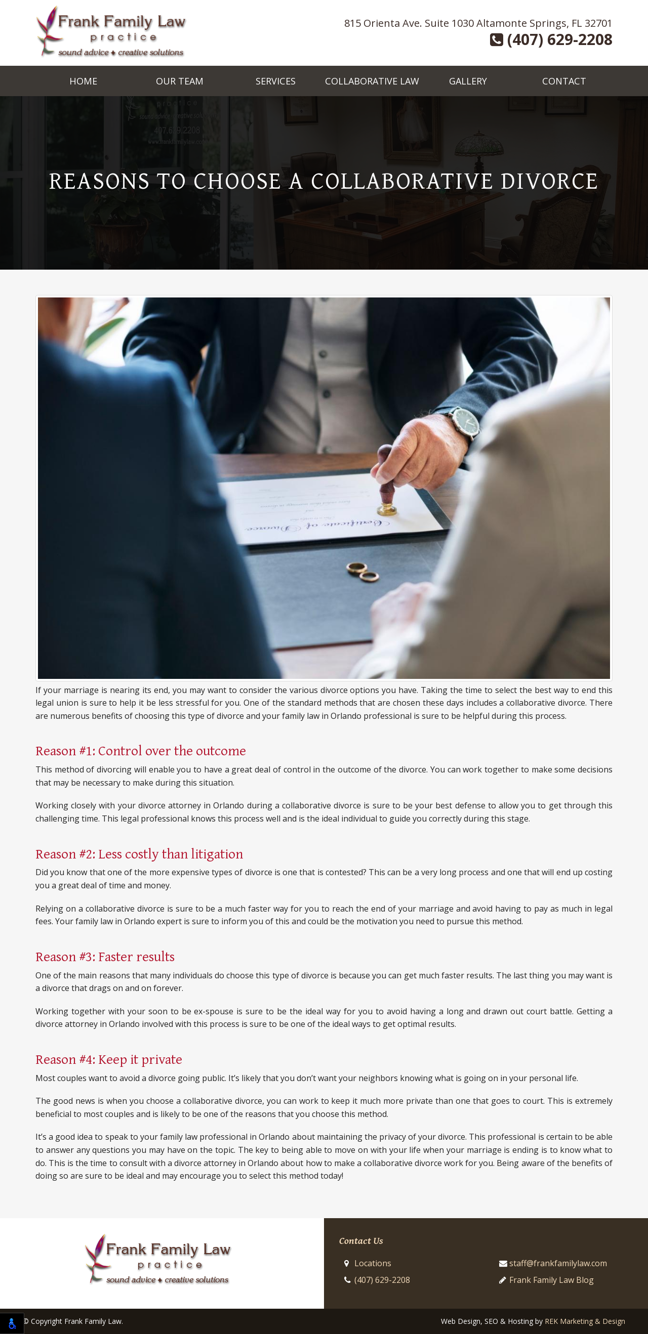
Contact (564, 81)
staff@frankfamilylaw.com (558, 1263)
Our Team (180, 81)
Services (276, 81)
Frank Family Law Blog (551, 1279)
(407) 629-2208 (551, 39)
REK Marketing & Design (585, 1321)
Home (83, 81)
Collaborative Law (372, 81)
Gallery (468, 81)
